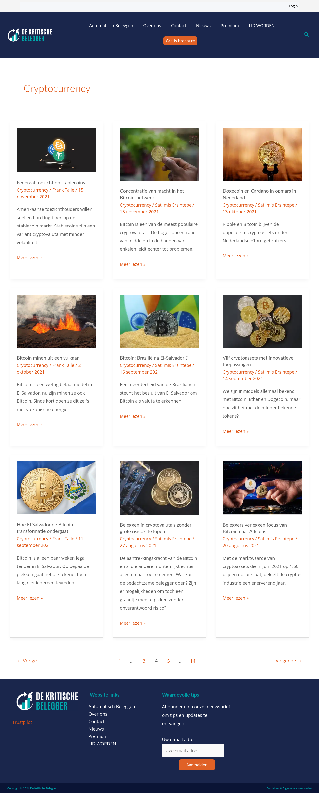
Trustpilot (22, 721)
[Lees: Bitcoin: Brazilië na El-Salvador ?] (159, 320)
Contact (178, 25)
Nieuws (203, 25)
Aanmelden (196, 764)
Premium (230, 25)
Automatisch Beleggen (111, 25)
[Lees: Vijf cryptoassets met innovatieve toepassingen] (262, 320)
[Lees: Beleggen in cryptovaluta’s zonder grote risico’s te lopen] (159, 487)
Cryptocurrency (33, 190)
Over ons (152, 25)
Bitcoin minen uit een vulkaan (49, 357)
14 (193, 660)
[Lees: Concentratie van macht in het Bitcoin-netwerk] (159, 154)
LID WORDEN (262, 25)
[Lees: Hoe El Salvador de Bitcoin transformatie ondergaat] (56, 487)
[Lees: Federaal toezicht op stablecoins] (56, 150)
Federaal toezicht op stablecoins (52, 182)
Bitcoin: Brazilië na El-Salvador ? (154, 357)
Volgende (288, 660)
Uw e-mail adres (179, 738)
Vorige (27, 660)
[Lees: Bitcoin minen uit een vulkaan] (56, 320)
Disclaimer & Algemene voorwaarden (289, 787)
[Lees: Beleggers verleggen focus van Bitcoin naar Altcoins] (262, 487)
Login (293, 6)
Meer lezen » (30, 256)
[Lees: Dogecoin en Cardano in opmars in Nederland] (262, 154)
